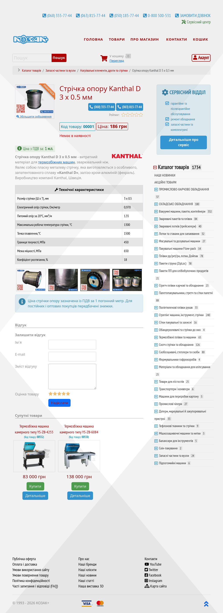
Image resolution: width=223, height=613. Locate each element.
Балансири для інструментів (178, 440)
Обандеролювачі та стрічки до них (182, 329)
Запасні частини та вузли (177, 455)
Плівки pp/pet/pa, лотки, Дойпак (181, 256)
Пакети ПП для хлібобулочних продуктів (181, 274)
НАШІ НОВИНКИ (164, 175)
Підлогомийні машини (175, 463)
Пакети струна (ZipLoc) (176, 263)
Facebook (153, 575)
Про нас (83, 558)
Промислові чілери (173, 404)
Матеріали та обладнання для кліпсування (182, 370)
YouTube (153, 564)
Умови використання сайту (30, 569)
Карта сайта (156, 586)
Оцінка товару (27, 394)
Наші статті (86, 580)
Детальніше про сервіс (183, 142)
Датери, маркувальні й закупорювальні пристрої (180, 415)
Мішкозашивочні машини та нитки (182, 433)
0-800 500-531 (159, 15)
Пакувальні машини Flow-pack (180, 248)
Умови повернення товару (30, 575)
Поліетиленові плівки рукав (179, 307)
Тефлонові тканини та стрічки (179, 426)
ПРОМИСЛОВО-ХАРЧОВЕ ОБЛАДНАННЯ (182, 193)
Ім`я (18, 342)
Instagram (153, 580)
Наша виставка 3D (90, 586)
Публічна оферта (24, 558)
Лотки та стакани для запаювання (182, 233)
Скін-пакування (170, 448)
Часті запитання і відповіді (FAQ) (35, 586)
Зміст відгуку (26, 366)
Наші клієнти (87, 569)
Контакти (151, 558)
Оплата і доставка (24, 564)
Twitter (151, 569)
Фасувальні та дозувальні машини (182, 241)
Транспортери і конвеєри (176, 389)
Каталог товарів (180, 167)
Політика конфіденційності (31, 580)
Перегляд (117, 61)
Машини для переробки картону (181, 396)
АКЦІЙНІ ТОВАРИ (165, 182)
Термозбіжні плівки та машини (180, 337)
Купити (35, 486)
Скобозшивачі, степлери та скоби (182, 352)
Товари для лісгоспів (174, 381)
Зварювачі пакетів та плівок (178, 218)
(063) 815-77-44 (93, 15)
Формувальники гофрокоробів (180, 359)
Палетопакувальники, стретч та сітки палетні (184, 296)
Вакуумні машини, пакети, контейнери (186, 211)
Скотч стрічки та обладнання (180, 344)
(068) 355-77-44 (59, 15)
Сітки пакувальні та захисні (178, 322)
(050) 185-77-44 (126, 15)
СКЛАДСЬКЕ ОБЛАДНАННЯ (179, 204)
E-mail (20, 354)
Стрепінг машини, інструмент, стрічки (185, 315)
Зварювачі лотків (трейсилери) (180, 226)
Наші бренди (87, 564)
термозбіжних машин (56, 162)
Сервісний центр (199, 21)
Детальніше (35, 495)
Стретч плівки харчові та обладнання (184, 285)
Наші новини (87, 575)
